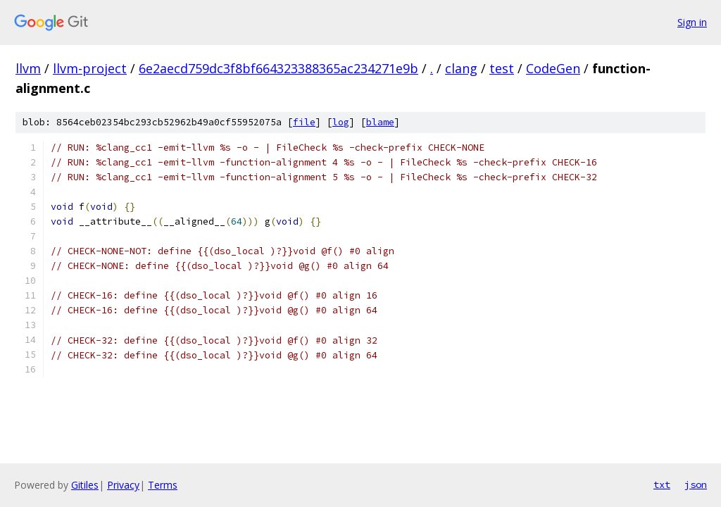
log (340, 122)
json (695, 484)
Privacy (123, 485)
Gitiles (85, 485)
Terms (162, 485)
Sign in (692, 22)
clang (461, 68)
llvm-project (90, 68)
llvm (28, 68)
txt (661, 484)
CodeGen (553, 68)
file (304, 122)
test (501, 68)
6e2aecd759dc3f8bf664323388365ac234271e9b (278, 68)
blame (380, 122)
